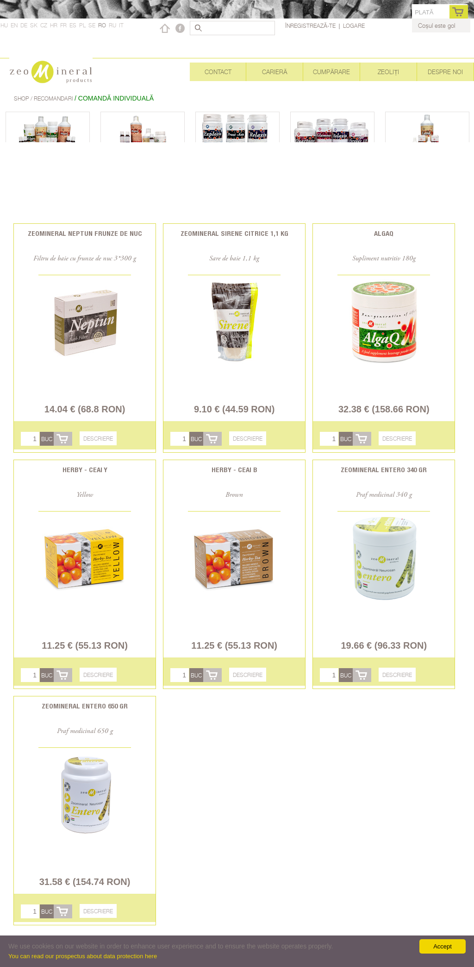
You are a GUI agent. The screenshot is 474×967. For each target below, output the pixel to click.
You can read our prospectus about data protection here (82, 956)
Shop (22, 98)
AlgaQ (383, 233)
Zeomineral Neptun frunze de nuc (85, 233)
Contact (218, 72)
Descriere (98, 438)
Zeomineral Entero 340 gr (384, 470)
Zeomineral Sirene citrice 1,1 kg (234, 233)
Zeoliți (388, 72)
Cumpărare (331, 72)
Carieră (274, 72)
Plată (424, 12)
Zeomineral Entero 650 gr (85, 706)
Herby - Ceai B (234, 470)
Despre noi (445, 72)
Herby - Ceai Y (84, 470)
